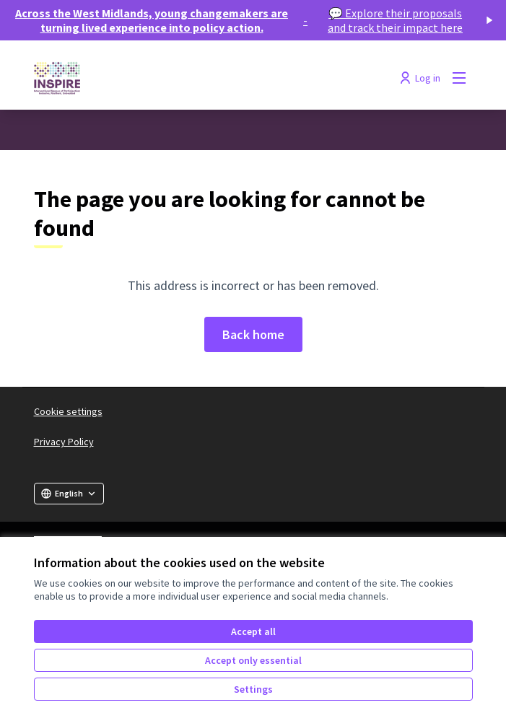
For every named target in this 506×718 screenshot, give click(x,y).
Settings (253, 689)
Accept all (253, 631)
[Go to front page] (197, 78)
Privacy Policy (64, 441)
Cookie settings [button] (68, 411)
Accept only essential (253, 660)
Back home (253, 334)
